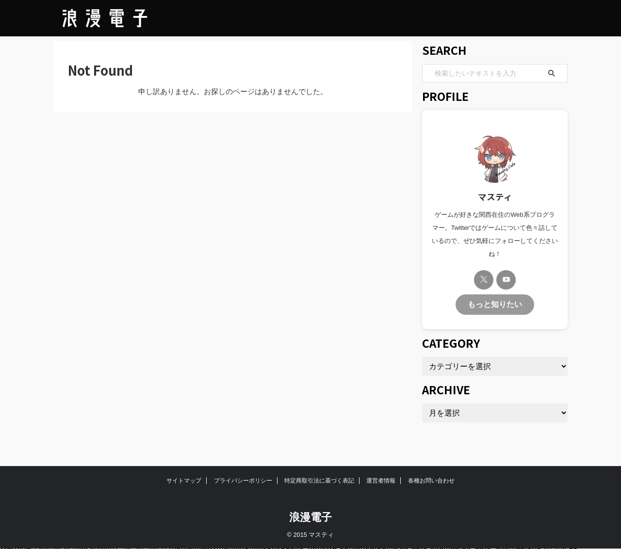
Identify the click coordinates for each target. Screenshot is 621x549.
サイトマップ (183, 480)
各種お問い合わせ (431, 480)
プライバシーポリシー (243, 480)
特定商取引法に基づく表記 (319, 480)
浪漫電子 (310, 517)
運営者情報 (380, 480)
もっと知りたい (495, 303)
